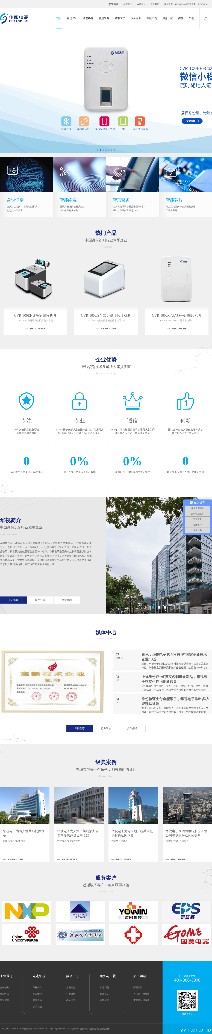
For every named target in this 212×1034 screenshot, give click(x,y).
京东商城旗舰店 (141, 1000)
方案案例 (151, 18)
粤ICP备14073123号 (59, 1028)
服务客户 (106, 878)
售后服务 (104, 994)
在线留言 (104, 1000)
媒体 (181, 18)
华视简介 (10, 520)
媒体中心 (106, 632)
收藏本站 (141, 4)
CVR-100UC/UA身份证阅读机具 (176, 315)
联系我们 (155, 4)
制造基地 (67, 600)
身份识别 (72, 18)
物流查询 (127, 4)
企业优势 (106, 360)
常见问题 (104, 987)
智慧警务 (104, 18)
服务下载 (167, 18)
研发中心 (40, 600)
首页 (59, 18)
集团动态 (80, 728)
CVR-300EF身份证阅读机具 (35, 315)
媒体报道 (132, 728)
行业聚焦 (106, 728)
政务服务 (136, 18)
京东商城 (113, 4)
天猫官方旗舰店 (141, 994)
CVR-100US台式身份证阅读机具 (106, 315)
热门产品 (106, 233)
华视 (191, 18)
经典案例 (106, 762)
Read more (37, 328)
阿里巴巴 (138, 987)
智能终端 (88, 18)
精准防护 (120, 18)
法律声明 (75, 1028)
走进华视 (13, 600)
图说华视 (37, 994)
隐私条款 (84, 1028)
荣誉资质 (37, 1000)
